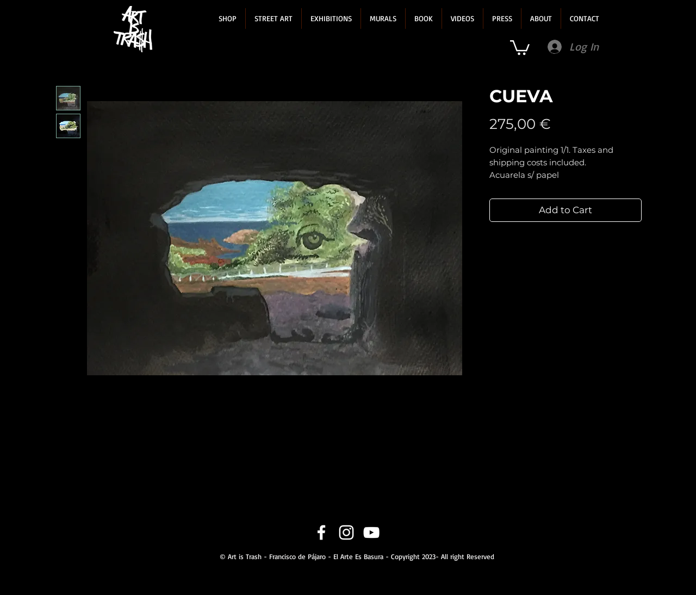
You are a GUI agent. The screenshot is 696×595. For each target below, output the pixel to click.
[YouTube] (371, 532)
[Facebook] (321, 532)
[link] (520, 47)
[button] (227, 18)
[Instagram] (346, 532)
